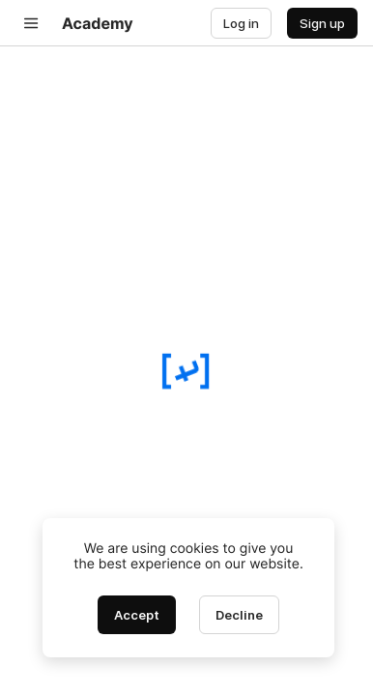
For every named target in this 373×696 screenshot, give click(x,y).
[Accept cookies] (137, 614)
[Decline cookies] (239, 614)
